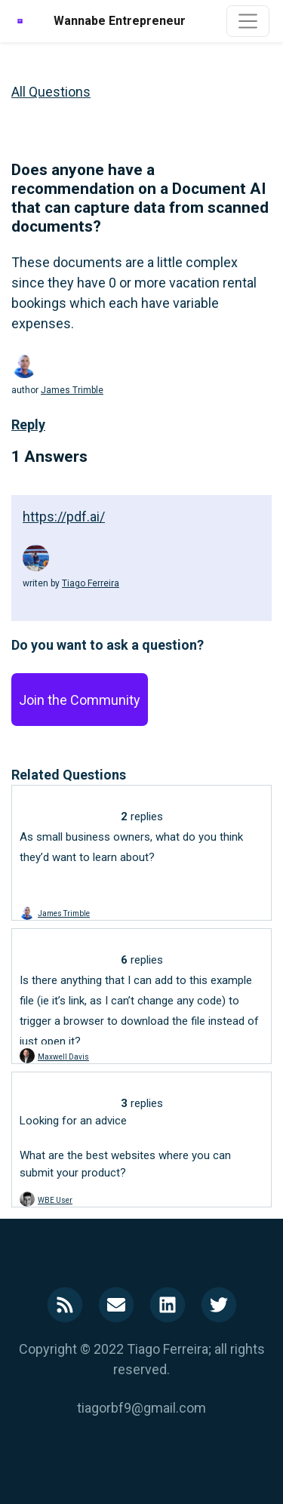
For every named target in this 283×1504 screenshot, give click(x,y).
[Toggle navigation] (247, 20)
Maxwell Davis (63, 1057)
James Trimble (72, 390)
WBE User (55, 1200)
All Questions (51, 92)
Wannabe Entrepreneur (120, 21)
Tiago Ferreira (90, 583)
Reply (28, 424)
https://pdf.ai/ (64, 516)
